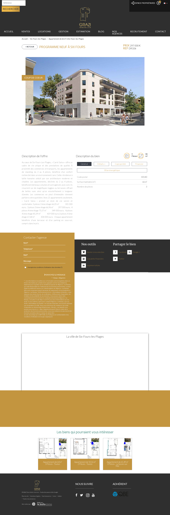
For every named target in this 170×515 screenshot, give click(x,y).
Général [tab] (84, 164)
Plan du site (25, 496)
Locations (44, 31)
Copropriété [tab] (120, 164)
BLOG (101, 31)
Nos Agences (117, 32)
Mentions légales (35, 496)
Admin (60, 496)
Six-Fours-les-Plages (38, 39)
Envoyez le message (54, 275)
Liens (54, 496)
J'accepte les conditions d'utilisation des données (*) (44, 267)
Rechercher (11, 8)
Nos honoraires (46, 496)
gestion (63, 31)
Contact (160, 31)
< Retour (29, 47)
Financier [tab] (139, 164)
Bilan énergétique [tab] (112, 170)
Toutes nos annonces (29, 499)
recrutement (138, 31)
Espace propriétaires (143, 3)
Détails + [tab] (101, 164)
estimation (83, 31)
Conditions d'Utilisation (31, 317)
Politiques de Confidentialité (56, 315)
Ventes (25, 31)
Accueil (8, 31)
